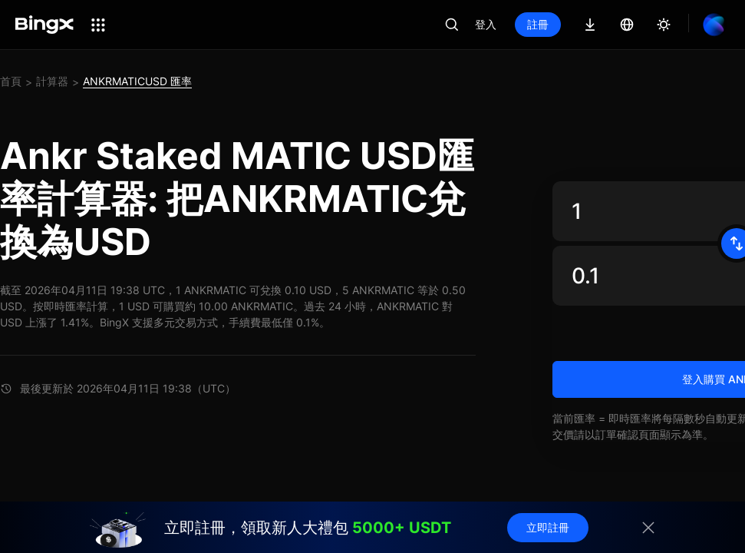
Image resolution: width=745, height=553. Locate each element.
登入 (485, 24)
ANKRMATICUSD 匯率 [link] (137, 81)
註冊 (538, 24)
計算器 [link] (52, 81)
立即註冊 (547, 527)
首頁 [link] (10, 81)
